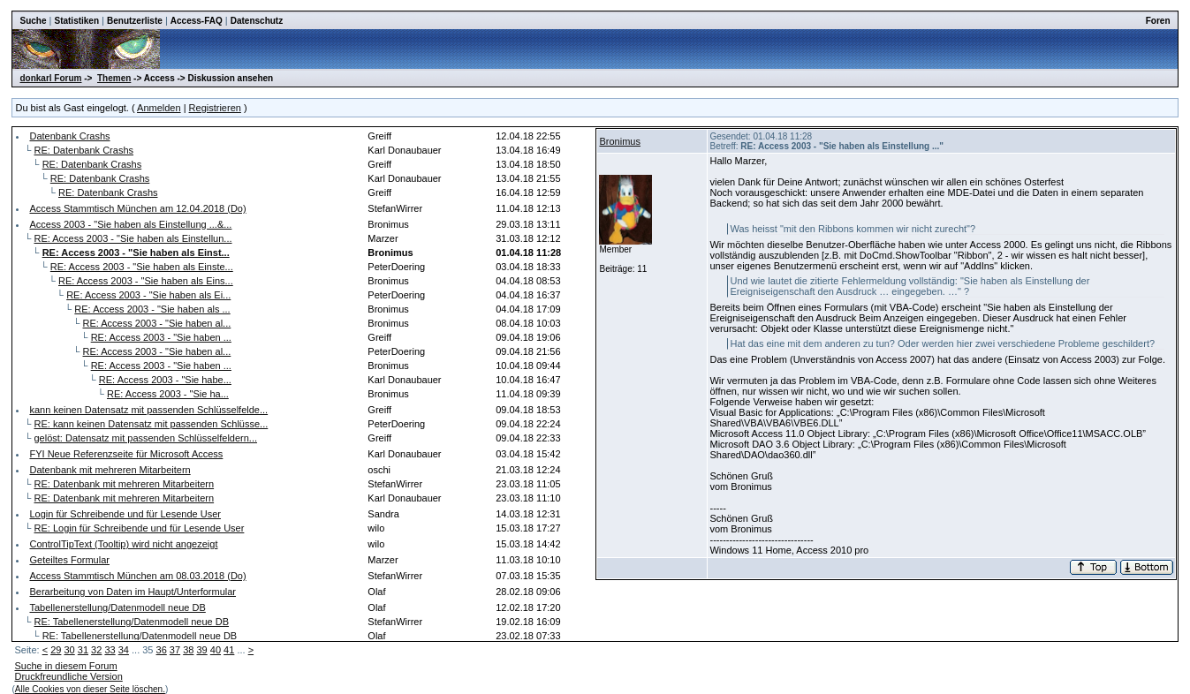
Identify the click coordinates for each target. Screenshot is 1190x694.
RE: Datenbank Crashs (84, 150)
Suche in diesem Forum (65, 665)
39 (201, 650)
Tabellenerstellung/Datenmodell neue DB (117, 607)
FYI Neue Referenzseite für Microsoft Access (126, 454)
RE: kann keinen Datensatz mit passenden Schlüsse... (151, 424)
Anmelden (159, 107)
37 (175, 650)
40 (215, 650)
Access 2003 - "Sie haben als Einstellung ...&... (130, 224)
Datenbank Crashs (69, 136)
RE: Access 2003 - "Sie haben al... (157, 323)
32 (96, 650)
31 (83, 650)
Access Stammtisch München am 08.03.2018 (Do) (137, 575)
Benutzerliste (135, 21)
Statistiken (76, 21)
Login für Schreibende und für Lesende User (124, 514)
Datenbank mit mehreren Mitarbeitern (109, 469)
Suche (32, 21)
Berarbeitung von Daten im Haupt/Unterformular (132, 591)
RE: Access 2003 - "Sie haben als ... (152, 309)
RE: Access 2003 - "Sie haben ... (161, 337)
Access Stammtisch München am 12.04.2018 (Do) (137, 208)
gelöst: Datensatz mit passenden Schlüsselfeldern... (146, 438)
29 (55, 650)
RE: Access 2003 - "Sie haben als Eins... (145, 280)
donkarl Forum (50, 78)
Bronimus (619, 141)
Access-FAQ (197, 21)
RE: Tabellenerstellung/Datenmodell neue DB (132, 621)
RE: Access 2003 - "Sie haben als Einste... (141, 266)
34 (123, 650)
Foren (1158, 21)
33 (109, 650)
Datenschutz (257, 21)
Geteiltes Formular (69, 559)
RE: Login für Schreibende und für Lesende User (139, 528)
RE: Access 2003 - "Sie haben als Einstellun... (133, 238)
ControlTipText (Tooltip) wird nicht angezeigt (123, 544)
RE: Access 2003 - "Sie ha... (168, 393)
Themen (114, 78)
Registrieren (215, 107)
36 (161, 650)
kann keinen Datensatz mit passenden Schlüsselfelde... (148, 409)
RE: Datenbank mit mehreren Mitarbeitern (124, 484)
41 (229, 650)
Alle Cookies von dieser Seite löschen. (90, 689)
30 (69, 650)
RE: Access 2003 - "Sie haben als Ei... (148, 295)
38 (188, 650)
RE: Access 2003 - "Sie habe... (165, 379)
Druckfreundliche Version (68, 676)
